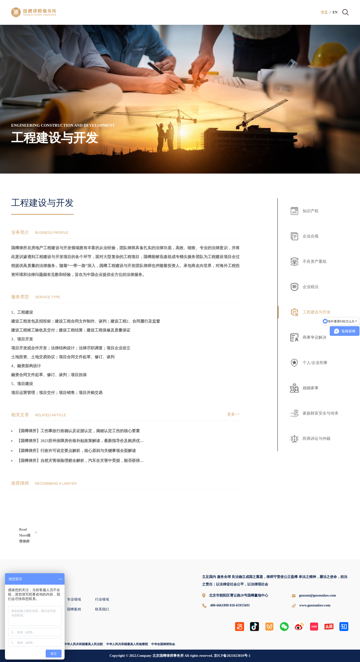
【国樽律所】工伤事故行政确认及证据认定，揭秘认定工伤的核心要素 (78, 431)
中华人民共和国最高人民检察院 (127, 644)
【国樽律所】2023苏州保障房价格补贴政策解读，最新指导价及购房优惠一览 (84, 441)
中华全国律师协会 (163, 644)
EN (335, 12)
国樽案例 (74, 609)
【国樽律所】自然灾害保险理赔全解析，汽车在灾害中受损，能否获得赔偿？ (84, 460)
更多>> (233, 414)
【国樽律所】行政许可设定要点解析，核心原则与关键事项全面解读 (76, 451)
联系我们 (102, 609)
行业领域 (102, 599)
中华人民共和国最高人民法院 (83, 644)
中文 (324, 12)
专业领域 (74, 599)
